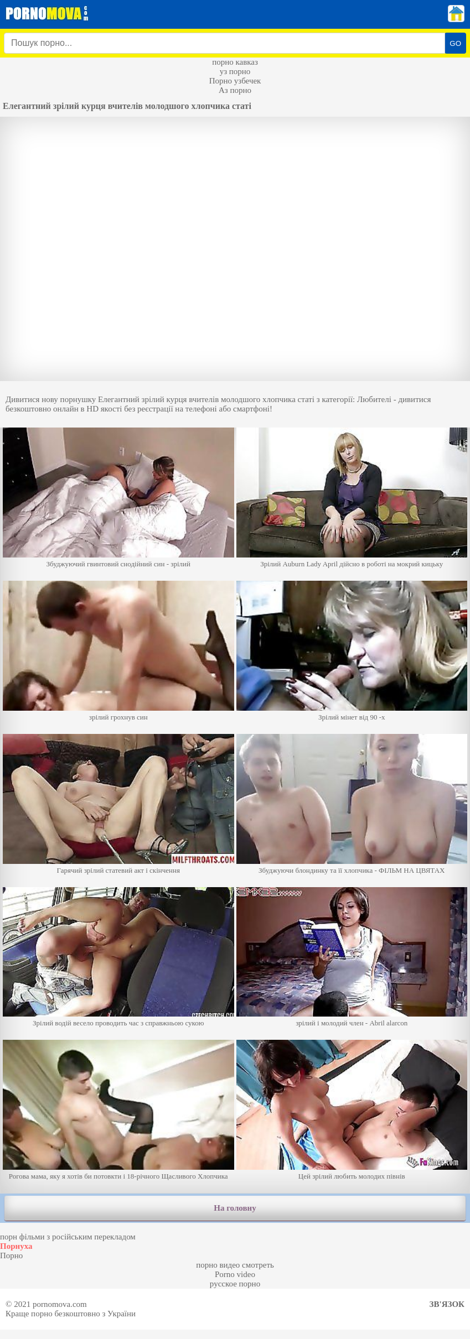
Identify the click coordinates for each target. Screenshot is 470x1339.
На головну (235, 1207)
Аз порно (235, 90)
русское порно (235, 1283)
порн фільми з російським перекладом (68, 1236)
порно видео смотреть (235, 1264)
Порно (11, 1255)
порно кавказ (235, 62)
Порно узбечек (235, 80)
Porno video (235, 1274)
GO (455, 43)
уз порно (235, 71)
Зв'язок (447, 1304)
